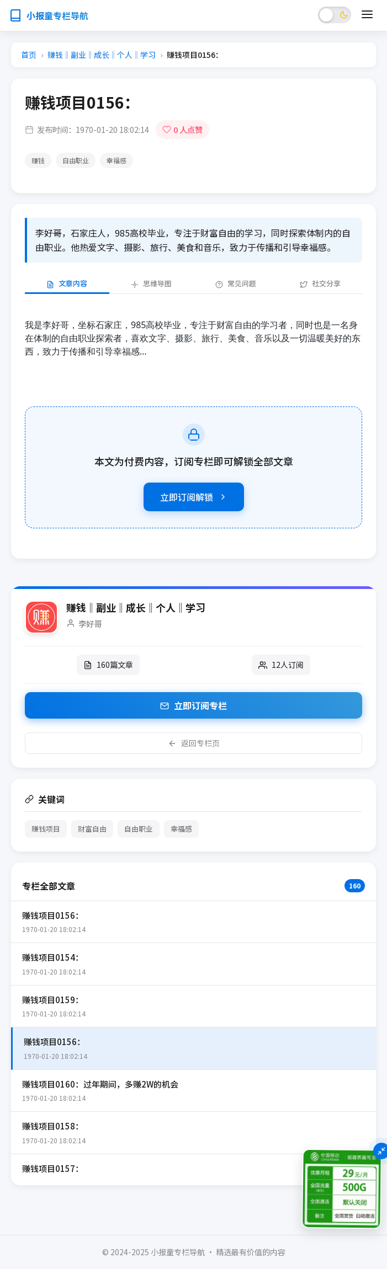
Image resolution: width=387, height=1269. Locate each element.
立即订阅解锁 (193, 497)
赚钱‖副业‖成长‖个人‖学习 (101, 54)
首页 (28, 54)
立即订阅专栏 (193, 705)
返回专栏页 (194, 742)
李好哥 (90, 623)
